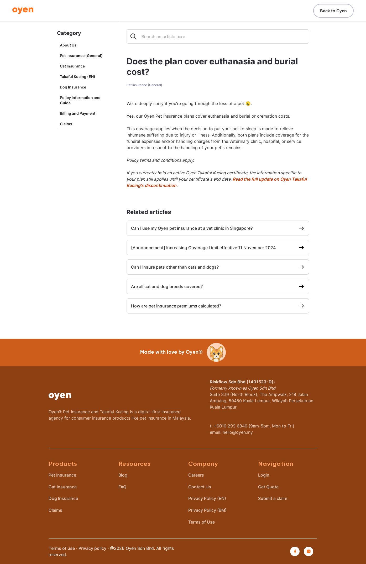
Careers (196, 475)
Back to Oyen (333, 10)
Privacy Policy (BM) (207, 510)
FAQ (122, 486)
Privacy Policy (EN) (207, 498)
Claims (66, 124)
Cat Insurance (72, 66)
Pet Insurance (62, 475)
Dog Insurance (73, 87)
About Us (68, 45)
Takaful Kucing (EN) (77, 77)
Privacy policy (92, 548)
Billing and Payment (77, 113)
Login (263, 475)
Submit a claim (272, 498)
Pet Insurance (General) (81, 56)
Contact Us (199, 486)
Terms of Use (201, 522)
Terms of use (62, 548)
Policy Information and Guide (80, 100)
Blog (122, 475)
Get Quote (268, 486)
